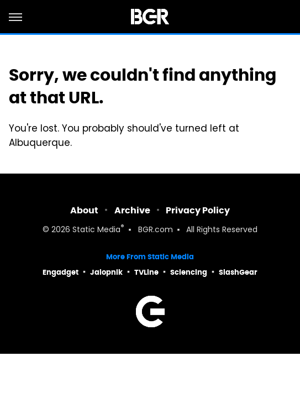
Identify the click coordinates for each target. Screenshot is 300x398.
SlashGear (238, 272)
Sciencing (188, 272)
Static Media (96, 230)
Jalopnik (106, 272)
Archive (132, 210)
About (84, 210)
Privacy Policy (198, 210)
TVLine (146, 272)
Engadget (60, 272)
